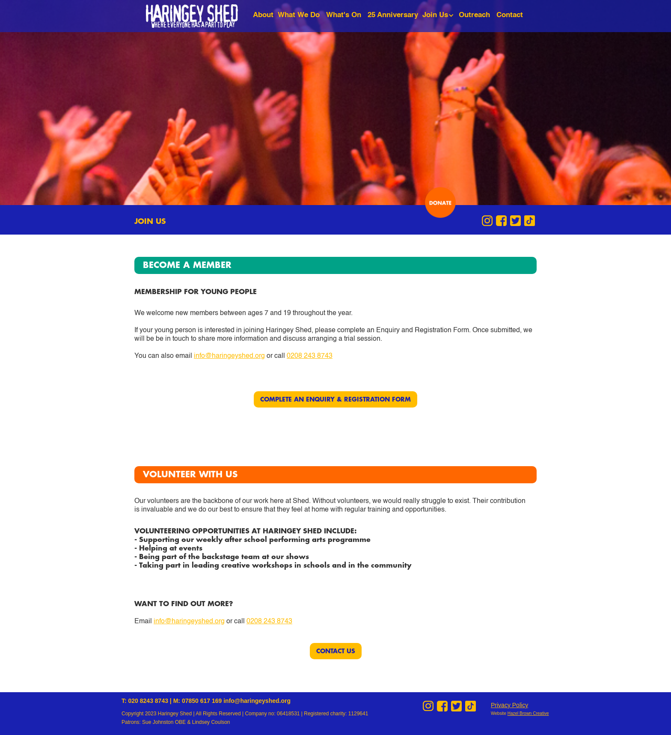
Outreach (474, 15)
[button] (439, 15)
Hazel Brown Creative (528, 713)
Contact (509, 15)
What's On (343, 15)
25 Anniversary (393, 15)
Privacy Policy (509, 705)
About (263, 15)
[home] (198, 16)
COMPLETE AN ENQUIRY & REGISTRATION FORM (335, 399)
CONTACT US (335, 651)
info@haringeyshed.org (229, 356)
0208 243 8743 (310, 356)
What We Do (299, 15)
